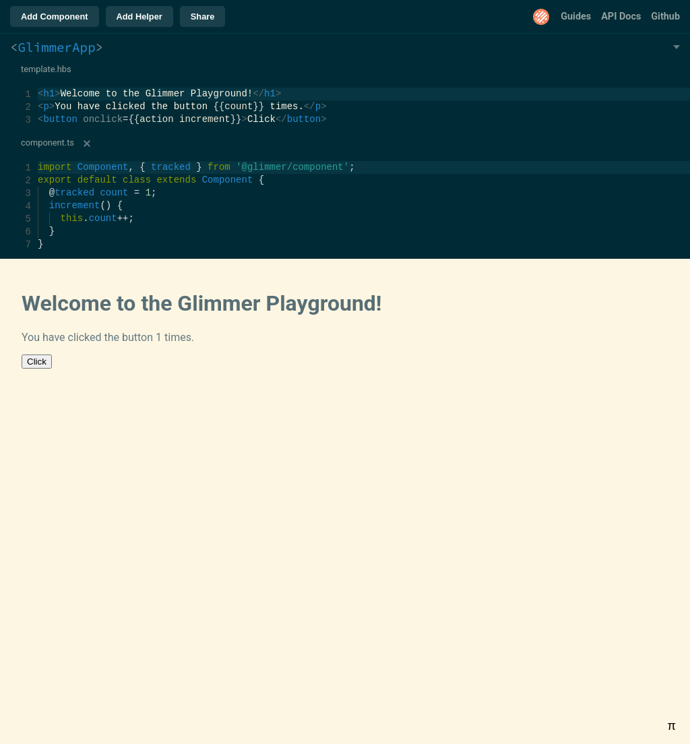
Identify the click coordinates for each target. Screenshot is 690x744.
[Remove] (87, 143)
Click (36, 361)
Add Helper (139, 16)
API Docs (621, 16)
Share (203, 16)
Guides (576, 16)
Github (665, 16)
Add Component (54, 16)
